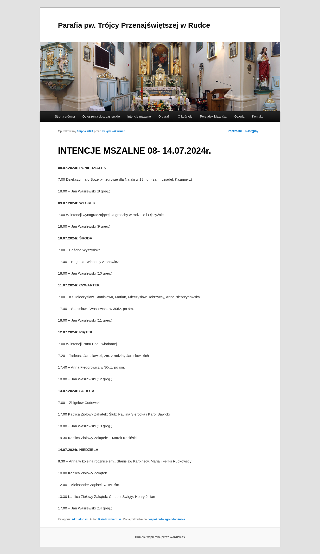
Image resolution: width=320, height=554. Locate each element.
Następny (253, 131)
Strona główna (65, 116)
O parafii (164, 116)
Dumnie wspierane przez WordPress (160, 537)
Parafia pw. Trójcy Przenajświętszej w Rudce (134, 25)
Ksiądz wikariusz (113, 131)
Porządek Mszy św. (213, 116)
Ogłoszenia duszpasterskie (101, 116)
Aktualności (80, 519)
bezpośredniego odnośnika (166, 519)
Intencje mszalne (139, 116)
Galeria (239, 116)
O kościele (185, 116)
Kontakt (257, 116)
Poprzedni (233, 131)
